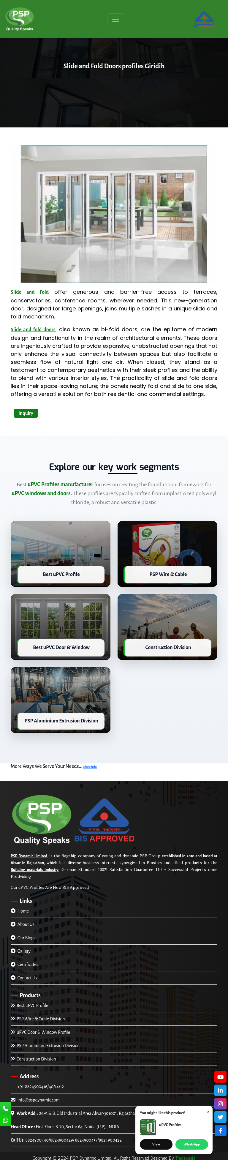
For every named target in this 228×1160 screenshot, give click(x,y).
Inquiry (25, 413)
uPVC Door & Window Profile (40, 1030)
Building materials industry (34, 868)
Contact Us (24, 976)
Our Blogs (23, 936)
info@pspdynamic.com (35, 1098)
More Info (90, 765)
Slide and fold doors (33, 329)
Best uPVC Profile (29, 1003)
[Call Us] (5, 1108)
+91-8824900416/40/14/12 (40, 1084)
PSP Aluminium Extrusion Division (45, 1043)
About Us (22, 922)
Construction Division (33, 1057)
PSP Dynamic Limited (29, 854)
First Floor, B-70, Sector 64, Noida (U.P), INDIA (65, 1125)
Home (20, 909)
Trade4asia (185, 1156)
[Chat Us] (5, 1121)
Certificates (24, 962)
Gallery (21, 949)
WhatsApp (191, 1144)
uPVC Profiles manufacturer (60, 484)
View (156, 1144)
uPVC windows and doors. (42, 493)
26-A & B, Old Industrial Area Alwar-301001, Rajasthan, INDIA (81, 1111)
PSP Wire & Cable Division (38, 1017)
